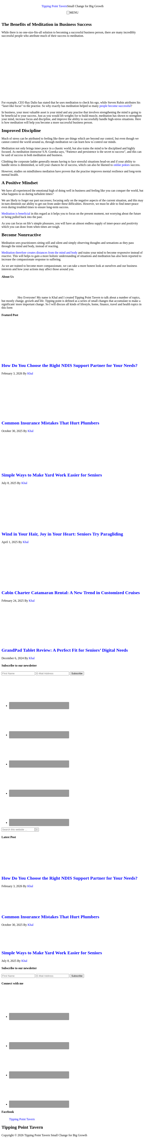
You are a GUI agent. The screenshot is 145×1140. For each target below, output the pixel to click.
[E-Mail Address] (52, 673)
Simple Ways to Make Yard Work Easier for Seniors (52, 475)
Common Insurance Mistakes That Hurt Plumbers (50, 422)
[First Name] (18, 673)
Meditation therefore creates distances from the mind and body (39, 252)
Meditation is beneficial (16, 213)
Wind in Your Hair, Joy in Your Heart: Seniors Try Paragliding (62, 534)
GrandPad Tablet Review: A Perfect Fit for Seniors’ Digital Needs (65, 650)
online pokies (121, 164)
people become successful (115, 105)
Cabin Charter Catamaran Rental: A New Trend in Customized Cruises (71, 592)
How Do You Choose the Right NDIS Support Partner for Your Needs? (69, 365)
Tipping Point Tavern (54, 6)
